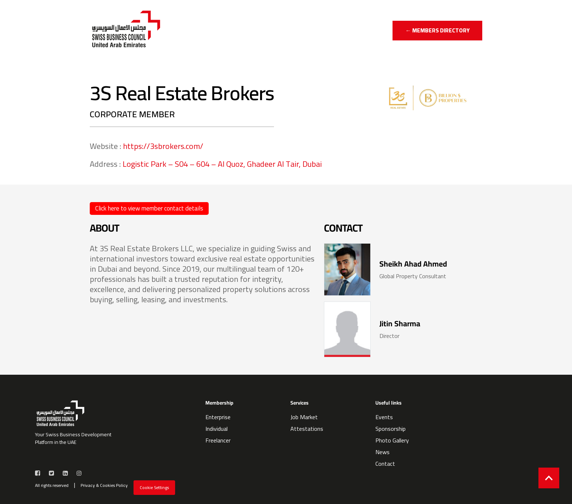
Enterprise (218, 417)
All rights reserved (52, 485)
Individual (216, 428)
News (382, 451)
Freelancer (218, 440)
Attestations (306, 428)
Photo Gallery (392, 440)
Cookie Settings (154, 487)
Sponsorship (390, 428)
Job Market (304, 417)
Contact (385, 463)
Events (384, 417)
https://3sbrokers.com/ (163, 146)
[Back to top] (548, 478)
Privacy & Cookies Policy (104, 485)
